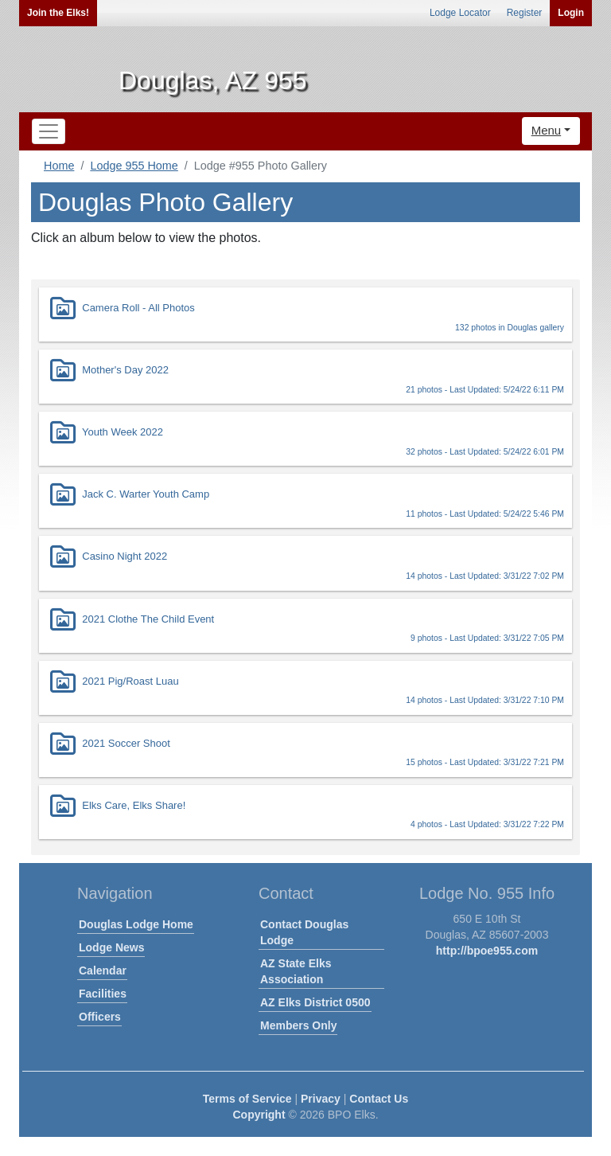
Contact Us (378, 1098)
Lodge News (111, 947)
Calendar (102, 970)
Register (525, 12)
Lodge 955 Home (133, 165)
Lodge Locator (460, 12)
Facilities (102, 993)
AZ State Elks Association (295, 971)
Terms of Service (247, 1098)
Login (571, 12)
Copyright (258, 1114)
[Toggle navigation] (48, 131)
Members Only (298, 1025)
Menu (546, 130)
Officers (100, 1016)
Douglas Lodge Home (136, 924)
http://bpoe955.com (487, 950)
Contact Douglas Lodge (304, 932)
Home (59, 165)
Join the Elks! (58, 12)
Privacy (321, 1098)
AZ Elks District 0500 (315, 1002)
